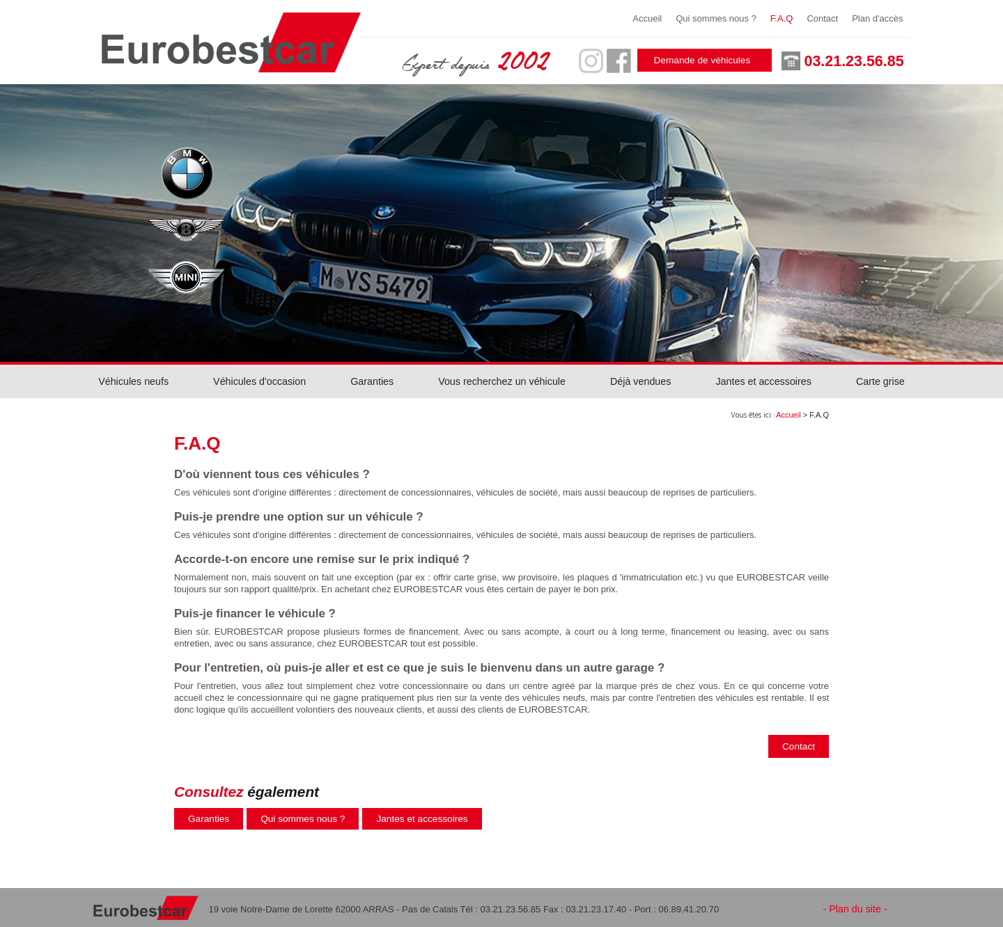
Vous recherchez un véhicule (502, 381)
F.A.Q (781, 18)
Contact (822, 18)
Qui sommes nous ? (716, 18)
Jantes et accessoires (763, 381)
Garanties (372, 381)
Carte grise (880, 381)
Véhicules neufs (133, 381)
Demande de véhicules (702, 60)
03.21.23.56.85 (854, 61)
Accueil (647, 18)
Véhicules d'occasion (259, 381)
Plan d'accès (877, 18)
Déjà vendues (640, 381)
